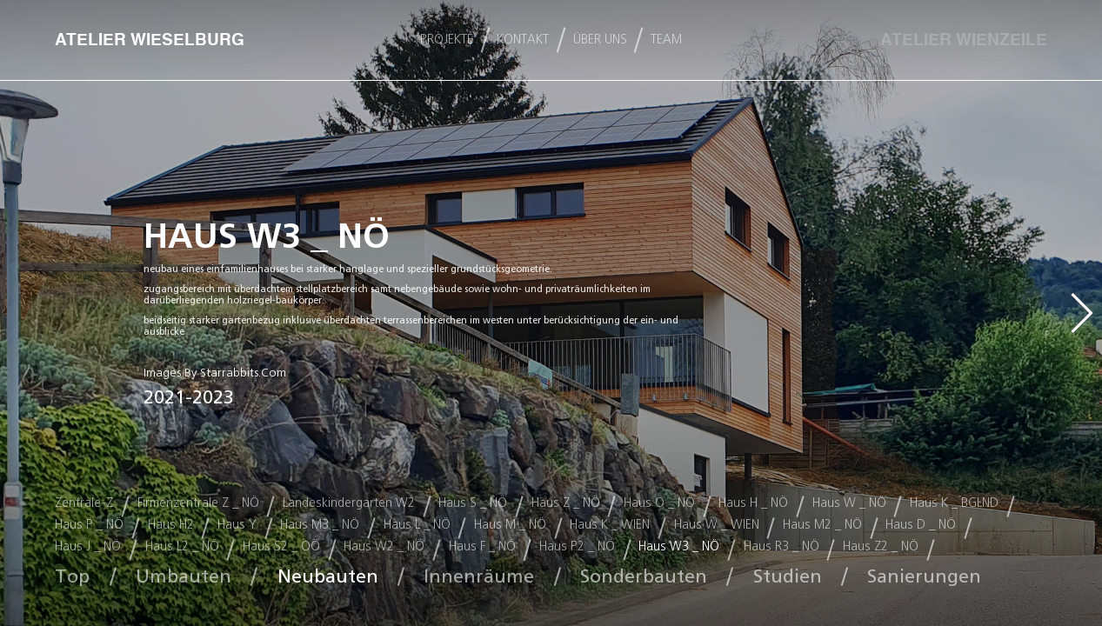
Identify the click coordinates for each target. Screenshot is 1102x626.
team (666, 40)
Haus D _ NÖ (920, 524)
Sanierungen (924, 576)
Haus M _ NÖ (510, 524)
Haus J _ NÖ (88, 546)
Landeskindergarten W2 (349, 503)
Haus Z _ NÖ (565, 503)
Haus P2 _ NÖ (577, 546)
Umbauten (183, 576)
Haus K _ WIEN (610, 524)
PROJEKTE (446, 40)
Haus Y (237, 524)
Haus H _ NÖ (753, 503)
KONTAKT (523, 40)
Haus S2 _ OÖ (281, 546)
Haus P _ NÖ (89, 524)
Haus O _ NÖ (659, 503)
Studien (787, 576)
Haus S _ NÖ (472, 503)
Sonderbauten (643, 576)
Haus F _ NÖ (482, 546)
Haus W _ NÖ (849, 503)
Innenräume (479, 576)
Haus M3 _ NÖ (319, 524)
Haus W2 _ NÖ (384, 546)
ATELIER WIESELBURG (149, 40)
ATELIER (963, 40)
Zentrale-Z (84, 503)
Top (72, 576)
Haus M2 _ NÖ (822, 524)
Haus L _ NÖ (417, 524)
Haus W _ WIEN (716, 524)
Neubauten (327, 576)
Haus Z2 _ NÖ (880, 546)
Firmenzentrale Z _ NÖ (198, 503)
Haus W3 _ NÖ (678, 546)
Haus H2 (171, 524)
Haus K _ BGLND (954, 503)
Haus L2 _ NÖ (182, 546)
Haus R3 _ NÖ (781, 546)
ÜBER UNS (600, 40)
